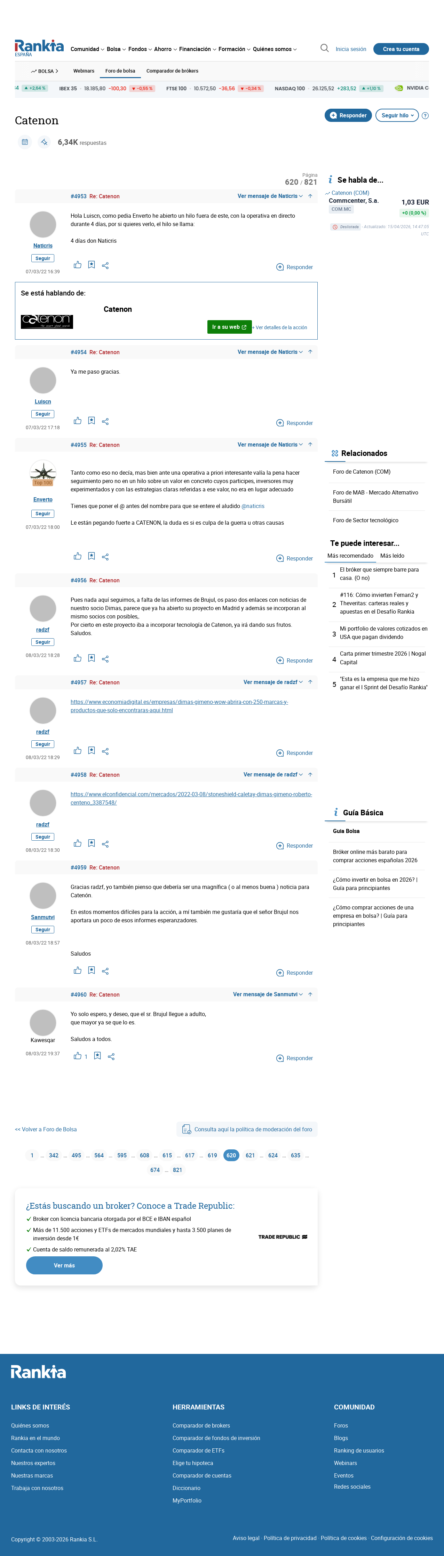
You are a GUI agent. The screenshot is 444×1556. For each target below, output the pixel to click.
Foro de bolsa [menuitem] (120, 70)
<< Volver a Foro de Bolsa (46, 1139)
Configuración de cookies (402, 1545)
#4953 (79, 195)
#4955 (79, 449)
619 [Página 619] (229, 1166)
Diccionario (186, 1495)
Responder (348, 114)
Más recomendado (350, 555)
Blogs (341, 1445)
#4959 (79, 877)
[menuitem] (87, 49)
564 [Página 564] (102, 1166)
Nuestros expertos (33, 1470)
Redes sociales (352, 1493)
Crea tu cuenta (401, 49)
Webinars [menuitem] (83, 70)
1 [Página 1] (28, 1166)
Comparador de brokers (201, 1432)
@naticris (252, 510)
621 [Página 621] (272, 1166)
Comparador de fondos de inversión (216, 1445)
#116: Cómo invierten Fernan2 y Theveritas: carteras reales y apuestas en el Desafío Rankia (379, 602)
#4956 (79, 584)
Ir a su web (229, 328)
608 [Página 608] (153, 1166)
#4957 (79, 686)
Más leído (392, 555)
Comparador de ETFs (198, 1457)
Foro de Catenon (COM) (362, 470)
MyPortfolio (187, 1507)
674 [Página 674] (166, 1183)
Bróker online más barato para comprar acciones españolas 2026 (375, 854)
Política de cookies (344, 1545)
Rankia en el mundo (35, 1445)
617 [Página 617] (204, 1166)
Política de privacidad (290, 1545)
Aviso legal (246, 1545)
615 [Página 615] (178, 1166)
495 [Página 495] (76, 1166)
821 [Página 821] (192, 1183)
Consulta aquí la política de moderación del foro (247, 1139)
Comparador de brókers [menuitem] (172, 70)
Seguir (42, 260)
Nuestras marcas (32, 1482)
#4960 (79, 1004)
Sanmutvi (43, 928)
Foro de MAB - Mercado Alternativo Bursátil (375, 496)
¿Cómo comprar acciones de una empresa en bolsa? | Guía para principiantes (373, 913)
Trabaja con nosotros (37, 1495)
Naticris (43, 246)
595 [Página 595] (127, 1166)
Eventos (344, 1482)
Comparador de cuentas (202, 1482)
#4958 (79, 782)
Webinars (345, 1470)
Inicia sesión (351, 49)
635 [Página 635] (140, 1183)
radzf (42, 635)
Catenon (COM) (347, 192)
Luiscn (43, 404)
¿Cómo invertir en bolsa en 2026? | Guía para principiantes (375, 882)
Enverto (43, 504)
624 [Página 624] (298, 1166)
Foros (341, 1432)
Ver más (64, 1279)
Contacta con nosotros (39, 1457)
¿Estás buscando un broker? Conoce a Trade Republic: (130, 1219)
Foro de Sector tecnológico (365, 519)
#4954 (79, 354)
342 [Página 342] (51, 1166)
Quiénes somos (30, 1432)
